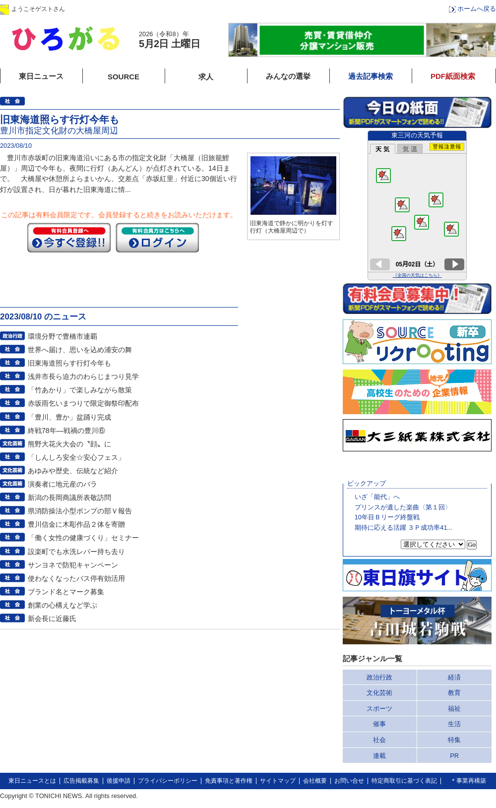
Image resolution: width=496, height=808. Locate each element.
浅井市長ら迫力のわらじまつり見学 (83, 376)
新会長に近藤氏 (52, 618)
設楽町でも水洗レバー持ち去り (76, 552)
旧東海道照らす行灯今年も (69, 363)
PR (454, 755)
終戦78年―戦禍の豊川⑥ (66, 431)
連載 (379, 755)
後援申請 (118, 781)
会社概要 (315, 781)
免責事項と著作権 (228, 781)
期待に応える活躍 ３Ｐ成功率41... (403, 527)
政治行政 (379, 677)
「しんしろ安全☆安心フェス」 (76, 457)
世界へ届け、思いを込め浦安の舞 (80, 350)
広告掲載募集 (81, 781)
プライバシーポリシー (167, 781)
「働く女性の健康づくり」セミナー (83, 538)
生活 (454, 724)
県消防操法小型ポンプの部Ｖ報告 (80, 511)
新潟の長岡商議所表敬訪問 (69, 497)
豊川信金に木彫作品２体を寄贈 (76, 524)
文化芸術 (379, 692)
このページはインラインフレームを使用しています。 (417, 205)
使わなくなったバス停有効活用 (76, 578)
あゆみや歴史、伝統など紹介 (73, 471)
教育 (454, 692)
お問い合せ (349, 781)
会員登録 (163, 8)
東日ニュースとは (32, 781)
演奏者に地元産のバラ (62, 484)
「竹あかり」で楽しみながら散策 (80, 390)
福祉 (454, 708)
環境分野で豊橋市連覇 (62, 336)
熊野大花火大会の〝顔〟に (69, 444)
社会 (379, 740)
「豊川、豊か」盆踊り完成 (69, 417)
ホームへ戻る (476, 8)
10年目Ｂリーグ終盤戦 (387, 517)
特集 (454, 740)
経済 (454, 677)
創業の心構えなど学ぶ (62, 605)
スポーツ (379, 708)
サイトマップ (278, 781)
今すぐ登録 (69, 237)
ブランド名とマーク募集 (66, 592)
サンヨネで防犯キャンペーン (73, 565)
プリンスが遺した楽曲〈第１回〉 (403, 507)
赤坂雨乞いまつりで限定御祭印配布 (83, 403)
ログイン (100, 8)
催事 (379, 724)
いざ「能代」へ (377, 496)
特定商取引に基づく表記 (404, 781)
